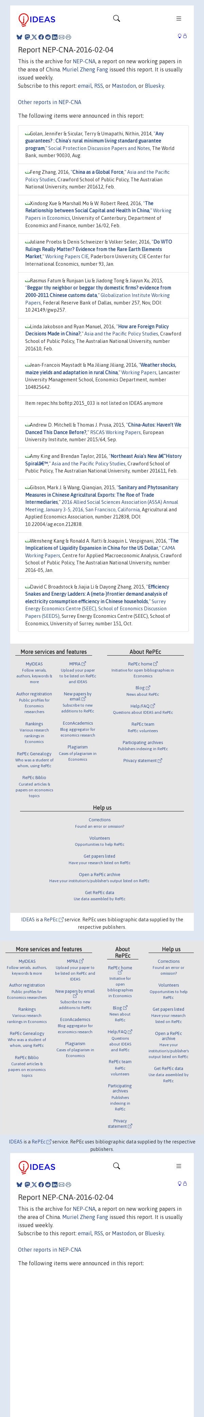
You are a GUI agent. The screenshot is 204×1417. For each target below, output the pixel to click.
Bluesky (154, 86)
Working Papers (138, 372)
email (85, 86)
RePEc (54, 919)
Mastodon (124, 86)
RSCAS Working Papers (115, 432)
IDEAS (28, 919)
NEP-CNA (84, 61)
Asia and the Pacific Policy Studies (121, 333)
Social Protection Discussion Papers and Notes (99, 148)
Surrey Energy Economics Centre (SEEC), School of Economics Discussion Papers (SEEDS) (96, 609)
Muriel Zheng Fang (85, 69)
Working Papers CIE (66, 256)
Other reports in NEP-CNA (49, 102)
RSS (98, 86)
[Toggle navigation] (116, 20)
